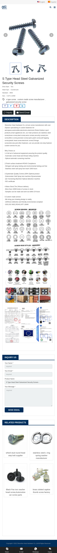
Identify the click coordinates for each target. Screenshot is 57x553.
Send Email (23, 112)
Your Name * (9, 363)
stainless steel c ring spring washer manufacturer (41, 455)
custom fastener (25, 128)
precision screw (23, 138)
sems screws (29, 135)
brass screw (13, 135)
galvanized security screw (16, 102)
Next (51, 35)
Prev (6, 35)
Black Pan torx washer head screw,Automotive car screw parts (15, 492)
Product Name (10, 379)
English (41, 2)
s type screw (11, 99)
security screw (39, 135)
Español (52, 2)
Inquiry (8, 112)
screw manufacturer (37, 125)
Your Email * (9, 371)
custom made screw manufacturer (31, 99)
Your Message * (10, 387)
